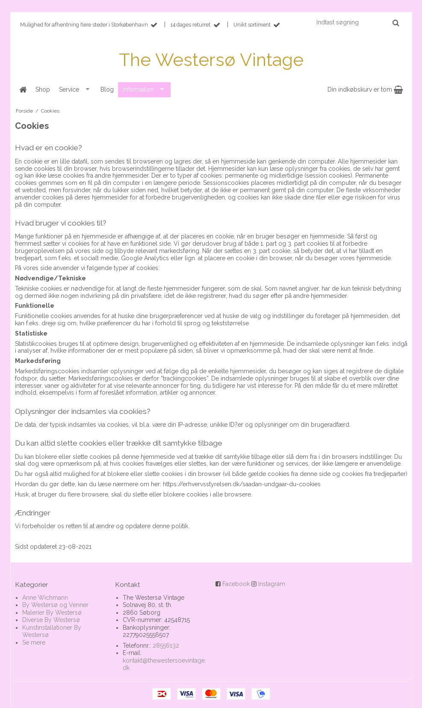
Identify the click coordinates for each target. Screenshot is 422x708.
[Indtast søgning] (357, 22)
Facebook (236, 583)
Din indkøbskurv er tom (365, 89)
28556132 (166, 645)
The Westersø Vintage (211, 59)
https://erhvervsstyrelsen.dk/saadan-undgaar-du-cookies (242, 484)
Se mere (33, 642)
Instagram (271, 583)
